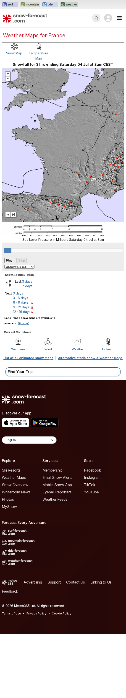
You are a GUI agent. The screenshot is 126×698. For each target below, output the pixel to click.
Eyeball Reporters (56, 492)
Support (54, 582)
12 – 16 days (21, 312)
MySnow (9, 506)
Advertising (33, 582)
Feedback (10, 591)
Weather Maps (14, 477)
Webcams (18, 349)
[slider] (7, 250)
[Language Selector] (29, 440)
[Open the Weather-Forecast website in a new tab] (69, 5)
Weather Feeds (54, 499)
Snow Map (14, 53)
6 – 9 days (20, 302)
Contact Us (75, 582)
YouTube (91, 492)
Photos (8, 499)
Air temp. (108, 349)
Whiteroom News (16, 492)
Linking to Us (101, 582)
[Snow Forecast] (25, 18)
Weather (78, 349)
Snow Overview (15, 484)
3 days (27, 281)
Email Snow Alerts (57, 477)
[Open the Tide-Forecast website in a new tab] (50, 5)
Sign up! (23, 323)
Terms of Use (11, 613)
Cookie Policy (61, 613)
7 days (27, 286)
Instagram (92, 477)
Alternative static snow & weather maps (90, 358)
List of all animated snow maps (28, 358)
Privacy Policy (36, 613)
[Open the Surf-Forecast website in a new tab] (10, 5)
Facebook (92, 470)
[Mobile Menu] (119, 18)
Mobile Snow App (57, 484)
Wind (48, 349)
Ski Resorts (11, 470)
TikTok (89, 484)
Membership (52, 470)
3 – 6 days (20, 298)
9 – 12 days (21, 307)
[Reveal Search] (96, 18)
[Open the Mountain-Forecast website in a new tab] (30, 5)
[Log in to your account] (108, 18)
